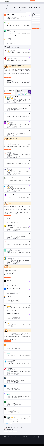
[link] (25, 437)
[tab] (5, 427)
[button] (28, 12)
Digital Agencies (7, 5)
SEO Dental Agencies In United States (13, 5)
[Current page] (11, 423)
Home (4, 5)
